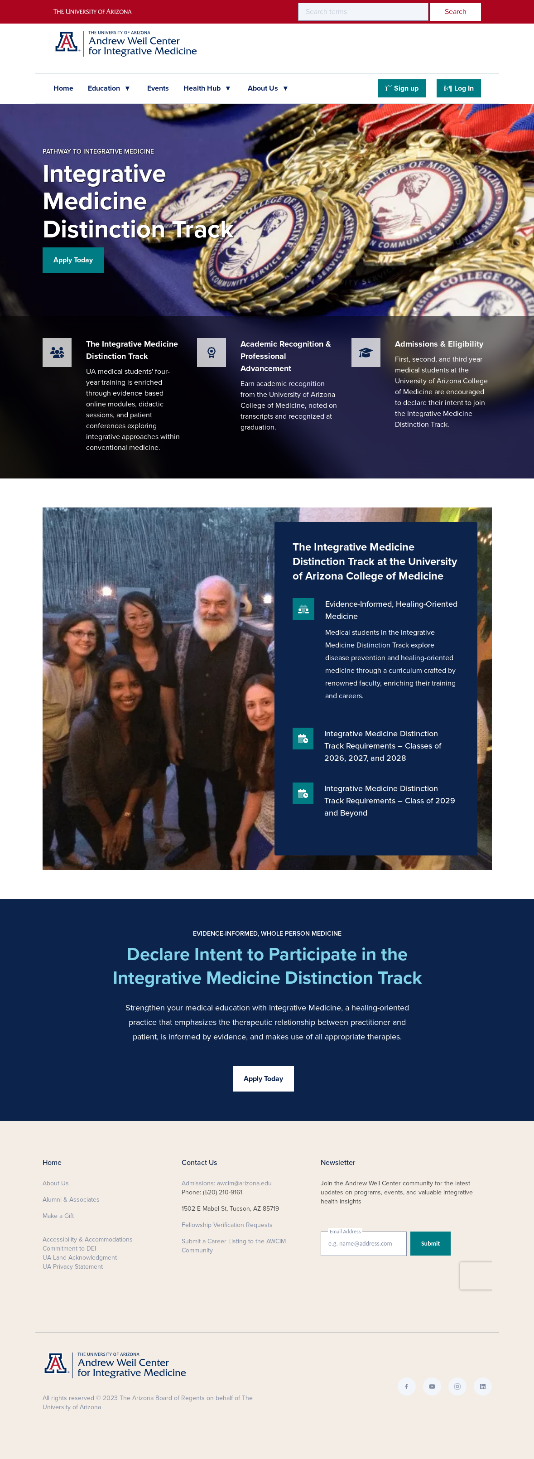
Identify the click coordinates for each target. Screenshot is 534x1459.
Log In (458, 88)
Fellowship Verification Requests (227, 1225)
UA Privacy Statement (73, 1267)
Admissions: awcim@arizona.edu (227, 1183)
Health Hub (202, 88)
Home (63, 88)
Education (105, 88)
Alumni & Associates (71, 1199)
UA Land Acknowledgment (80, 1257)
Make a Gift (58, 1216)
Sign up (402, 88)
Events (158, 88)
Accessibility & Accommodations (88, 1239)
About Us (264, 88)
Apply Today (73, 260)
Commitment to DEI (69, 1248)
